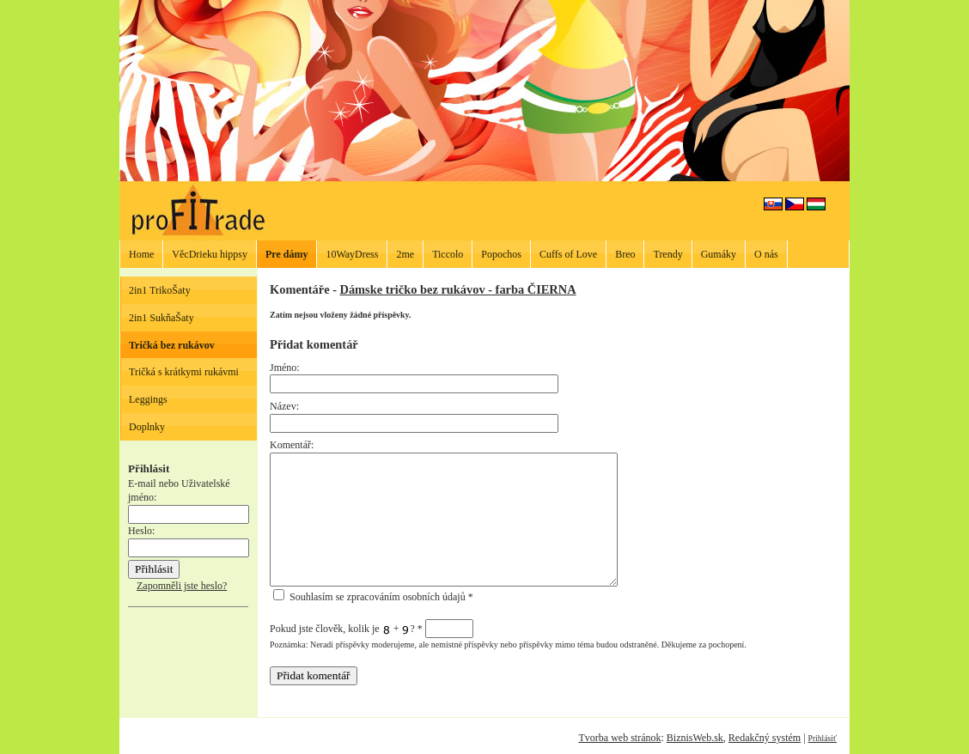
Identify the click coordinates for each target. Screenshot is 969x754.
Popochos (501, 254)
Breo (625, 254)
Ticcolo (447, 254)
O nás (766, 254)
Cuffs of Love (568, 254)
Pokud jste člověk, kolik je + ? (371, 629)
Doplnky (147, 427)
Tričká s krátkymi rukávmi (184, 372)
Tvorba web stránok (619, 738)
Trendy (667, 254)
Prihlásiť (822, 738)
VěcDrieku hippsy (209, 254)
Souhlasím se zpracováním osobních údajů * (373, 597)
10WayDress (352, 254)
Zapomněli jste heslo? (182, 586)
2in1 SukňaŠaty (161, 318)
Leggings (148, 399)
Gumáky (718, 254)
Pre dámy (286, 254)
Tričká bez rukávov (172, 345)
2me (405, 254)
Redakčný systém (764, 738)
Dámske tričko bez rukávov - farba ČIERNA (458, 289)
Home (141, 254)
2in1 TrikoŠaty (160, 290)
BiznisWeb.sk (695, 738)
